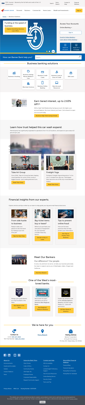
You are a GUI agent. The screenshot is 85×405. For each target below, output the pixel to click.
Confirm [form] (42, 402)
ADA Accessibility (47, 363)
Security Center (47, 379)
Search (52, 3)
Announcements (8, 363)
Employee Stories (28, 374)
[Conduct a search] (56, 57)
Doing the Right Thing (30, 360)
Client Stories (27, 363)
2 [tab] (49, 51)
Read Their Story (18, 182)
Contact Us (46, 366)
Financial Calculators (68, 368)
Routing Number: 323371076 (28, 388)
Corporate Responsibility (30, 377)
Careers (6, 369)
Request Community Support (31, 380)
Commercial (36, 10)
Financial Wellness (76, 3)
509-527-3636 (16, 337)
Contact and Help (48, 360)
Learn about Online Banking (68, 39)
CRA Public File (27, 371)
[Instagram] (19, 355)
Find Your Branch (41, 273)
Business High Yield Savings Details (46, 115)
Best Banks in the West (19, 306)
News (5, 374)
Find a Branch (57, 3)
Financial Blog (66, 365)
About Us (6, 360)
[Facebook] (5, 355)
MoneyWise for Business (69, 371)
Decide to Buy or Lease (42, 238)
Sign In (79, 10)
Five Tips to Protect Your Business (66, 235)
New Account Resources (50, 373)
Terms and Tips (47, 382)
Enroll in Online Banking (67, 37)
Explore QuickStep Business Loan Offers (15, 30)
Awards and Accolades (10, 366)
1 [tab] (47, 51)
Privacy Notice (8, 388)
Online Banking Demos (49, 376)
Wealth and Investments (60, 10)
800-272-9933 (19, 339)
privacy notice (73, 399)
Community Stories (29, 369)
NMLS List (16, 388)
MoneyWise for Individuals (70, 373)
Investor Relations (8, 371)
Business (27, 10)
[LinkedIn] (9, 355)
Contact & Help (67, 3)
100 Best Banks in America (65, 310)
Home (4, 16)
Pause (53, 51)
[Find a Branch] (42, 332)
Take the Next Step (19, 236)
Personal (19, 10)
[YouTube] (15, 355)
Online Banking (66, 27)
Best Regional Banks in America (42, 308)
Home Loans (47, 10)
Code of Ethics (27, 366)
